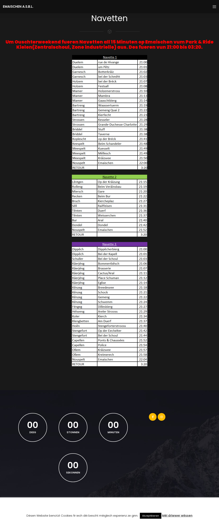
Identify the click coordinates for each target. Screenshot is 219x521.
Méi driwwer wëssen (177, 516)
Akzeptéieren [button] (150, 516)
